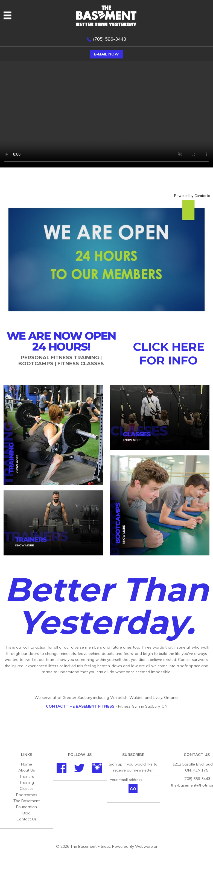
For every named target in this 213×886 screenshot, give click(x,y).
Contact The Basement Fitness (80, 706)
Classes (27, 788)
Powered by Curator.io (192, 195)
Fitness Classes (80, 364)
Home (26, 764)
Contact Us (26, 819)
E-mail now (106, 54)
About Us (26, 770)
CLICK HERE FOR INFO (169, 353)
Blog (26, 813)
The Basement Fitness (90, 846)
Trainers (26, 776)
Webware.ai (146, 846)
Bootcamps (35, 364)
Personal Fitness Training (60, 358)
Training (26, 782)
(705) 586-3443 (109, 39)
